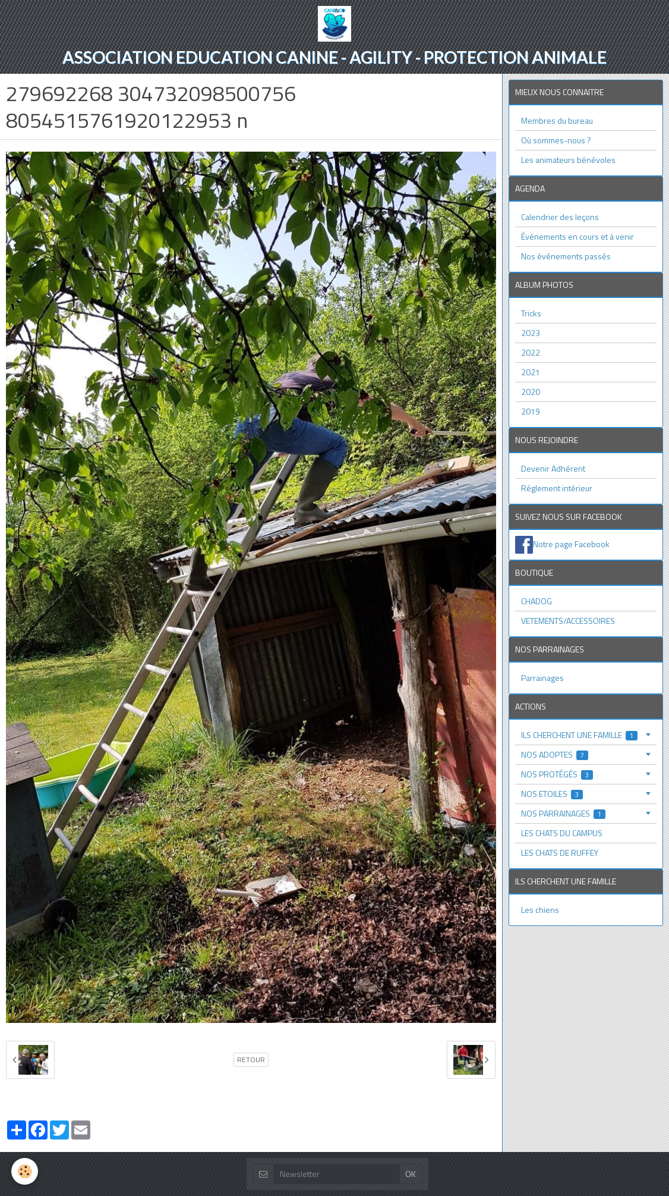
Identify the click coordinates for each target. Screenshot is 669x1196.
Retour (251, 1059)
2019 (530, 411)
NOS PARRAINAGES (563, 813)
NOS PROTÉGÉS (557, 774)
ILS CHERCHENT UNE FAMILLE (579, 735)
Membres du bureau (557, 120)
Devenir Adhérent (553, 468)
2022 (530, 352)
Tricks (531, 313)
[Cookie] (25, 1171)
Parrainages (542, 677)
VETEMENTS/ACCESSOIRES (568, 620)
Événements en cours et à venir (577, 236)
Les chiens (540, 909)
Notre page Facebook (571, 543)
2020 (530, 391)
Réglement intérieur (556, 488)
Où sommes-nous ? (556, 140)
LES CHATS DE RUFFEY (559, 852)
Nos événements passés (566, 256)
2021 (530, 372)
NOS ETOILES (552, 793)
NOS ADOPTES (555, 754)
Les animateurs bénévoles (568, 159)
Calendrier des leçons (560, 217)
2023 (530, 333)
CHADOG (536, 601)
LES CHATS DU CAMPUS (561, 833)
